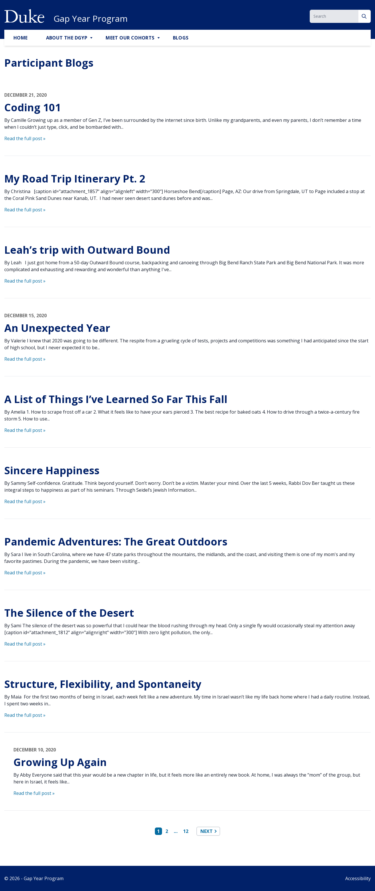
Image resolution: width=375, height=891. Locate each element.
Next (206, 831)
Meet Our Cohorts (130, 38)
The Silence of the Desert (69, 613)
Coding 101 (32, 107)
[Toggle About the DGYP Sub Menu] (91, 38)
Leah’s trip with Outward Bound (87, 250)
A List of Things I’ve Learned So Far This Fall (115, 399)
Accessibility (358, 878)
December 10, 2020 (34, 750)
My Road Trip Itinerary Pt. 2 (74, 179)
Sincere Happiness (51, 470)
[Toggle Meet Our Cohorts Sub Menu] (159, 38)
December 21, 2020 (25, 95)
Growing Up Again (60, 762)
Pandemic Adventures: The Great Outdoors (115, 542)
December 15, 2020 (25, 315)
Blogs (181, 38)
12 (185, 831)
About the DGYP (67, 38)
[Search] (364, 16)
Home (20, 38)
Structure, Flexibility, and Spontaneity (104, 684)
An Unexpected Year (57, 328)
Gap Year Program (91, 18)
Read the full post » (25, 138)
